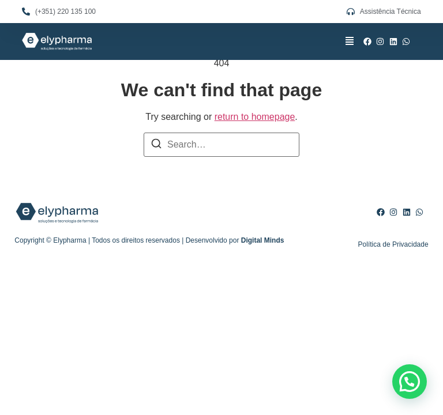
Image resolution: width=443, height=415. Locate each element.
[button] (349, 41)
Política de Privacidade (393, 244)
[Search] (156, 145)
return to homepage (255, 117)
